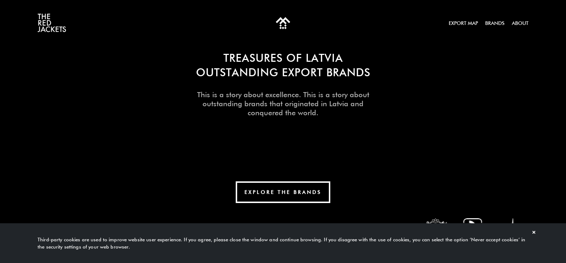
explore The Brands (283, 192)
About (520, 23)
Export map (463, 23)
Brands (495, 23)
